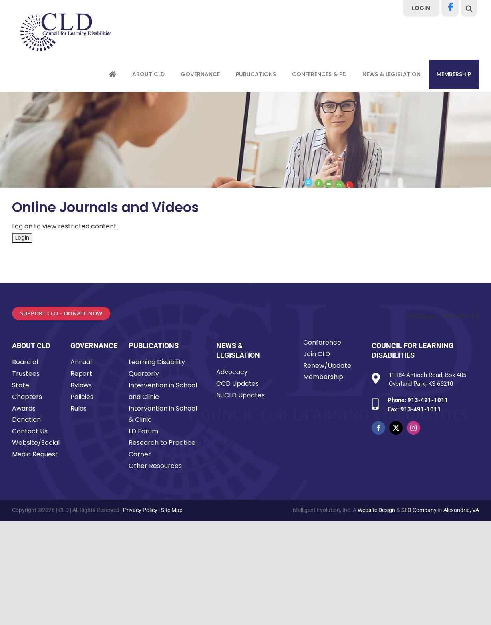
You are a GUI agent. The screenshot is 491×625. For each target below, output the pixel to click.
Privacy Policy (140, 510)
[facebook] (378, 428)
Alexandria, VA (461, 510)
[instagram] (413, 428)
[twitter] (396, 428)
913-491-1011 (428, 400)
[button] (469, 8)
